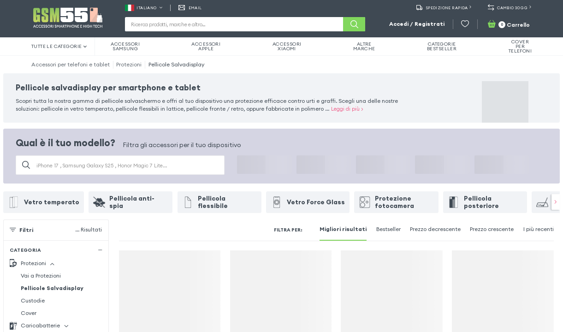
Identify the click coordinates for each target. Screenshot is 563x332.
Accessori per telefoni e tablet (70, 64)
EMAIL (190, 8)
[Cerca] (354, 24)
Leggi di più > (347, 109)
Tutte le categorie (59, 46)
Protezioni (129, 64)
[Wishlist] (465, 24)
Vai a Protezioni (41, 275)
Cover (28, 312)
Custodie (33, 300)
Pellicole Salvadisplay (176, 64)
